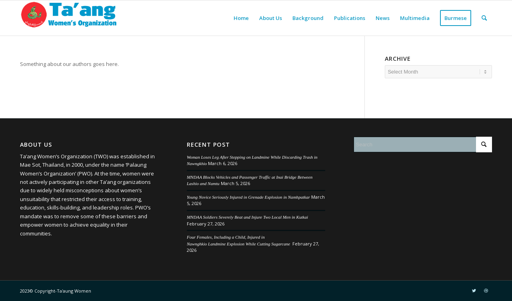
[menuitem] (241, 18)
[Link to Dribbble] (486, 291)
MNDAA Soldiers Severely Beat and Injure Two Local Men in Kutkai (247, 217)
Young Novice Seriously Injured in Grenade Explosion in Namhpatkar (248, 197)
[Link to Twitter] (474, 291)
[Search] (484, 18)
